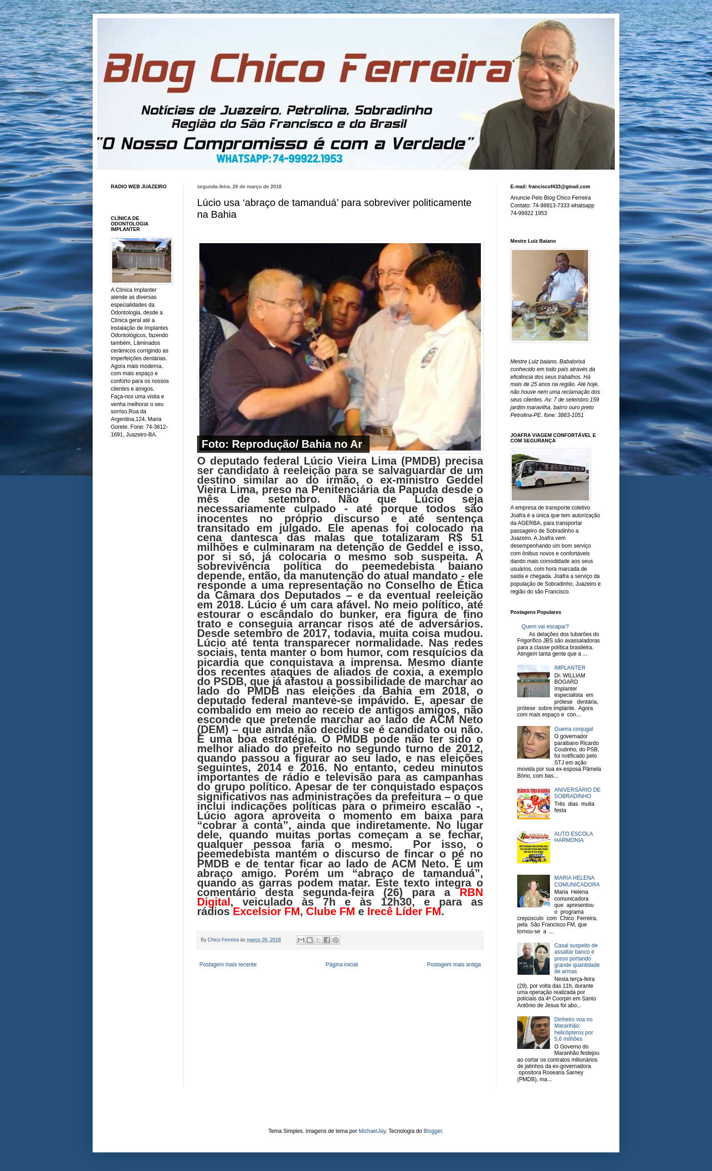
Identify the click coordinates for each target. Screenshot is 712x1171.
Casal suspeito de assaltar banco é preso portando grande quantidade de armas (577, 958)
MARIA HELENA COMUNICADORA (577, 881)
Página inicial (342, 964)
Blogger (433, 1131)
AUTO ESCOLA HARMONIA (573, 837)
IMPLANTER (570, 668)
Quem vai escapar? (545, 626)
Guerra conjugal (573, 729)
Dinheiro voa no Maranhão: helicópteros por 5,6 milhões (573, 1029)
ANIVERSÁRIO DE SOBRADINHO (577, 793)
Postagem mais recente (228, 964)
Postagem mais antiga (454, 964)
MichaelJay (372, 1131)
